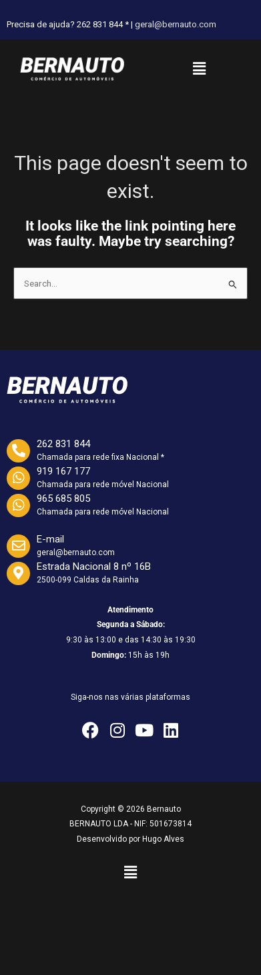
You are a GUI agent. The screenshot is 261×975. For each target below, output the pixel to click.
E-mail (50, 539)
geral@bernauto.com (175, 24)
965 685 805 (63, 498)
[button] (199, 68)
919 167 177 (63, 471)
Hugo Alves (163, 839)
